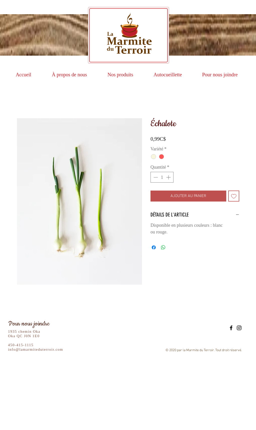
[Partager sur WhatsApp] (163, 247)
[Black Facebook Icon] (231, 328)
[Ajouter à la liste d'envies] (233, 196)
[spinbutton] (162, 177)
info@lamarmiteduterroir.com (35, 349)
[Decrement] (155, 177)
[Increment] (169, 177)
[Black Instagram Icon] (239, 328)
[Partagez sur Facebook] (154, 247)
